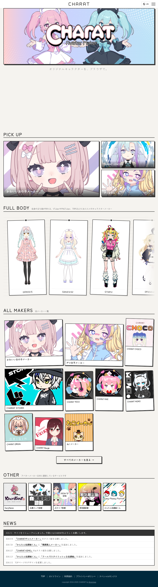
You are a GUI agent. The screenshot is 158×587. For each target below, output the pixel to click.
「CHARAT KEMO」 (24, 550)
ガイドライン (55, 576)
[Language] (145, 4)
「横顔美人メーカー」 (50, 544)
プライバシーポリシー (86, 576)
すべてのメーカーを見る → (79, 460)
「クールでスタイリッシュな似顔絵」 (58, 556)
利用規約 (68, 576)
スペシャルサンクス (108, 576)
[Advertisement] (79, 103)
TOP (43, 576)
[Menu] (153, 4)
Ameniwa (92, 582)
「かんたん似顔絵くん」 (26, 544)
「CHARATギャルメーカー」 (28, 538)
